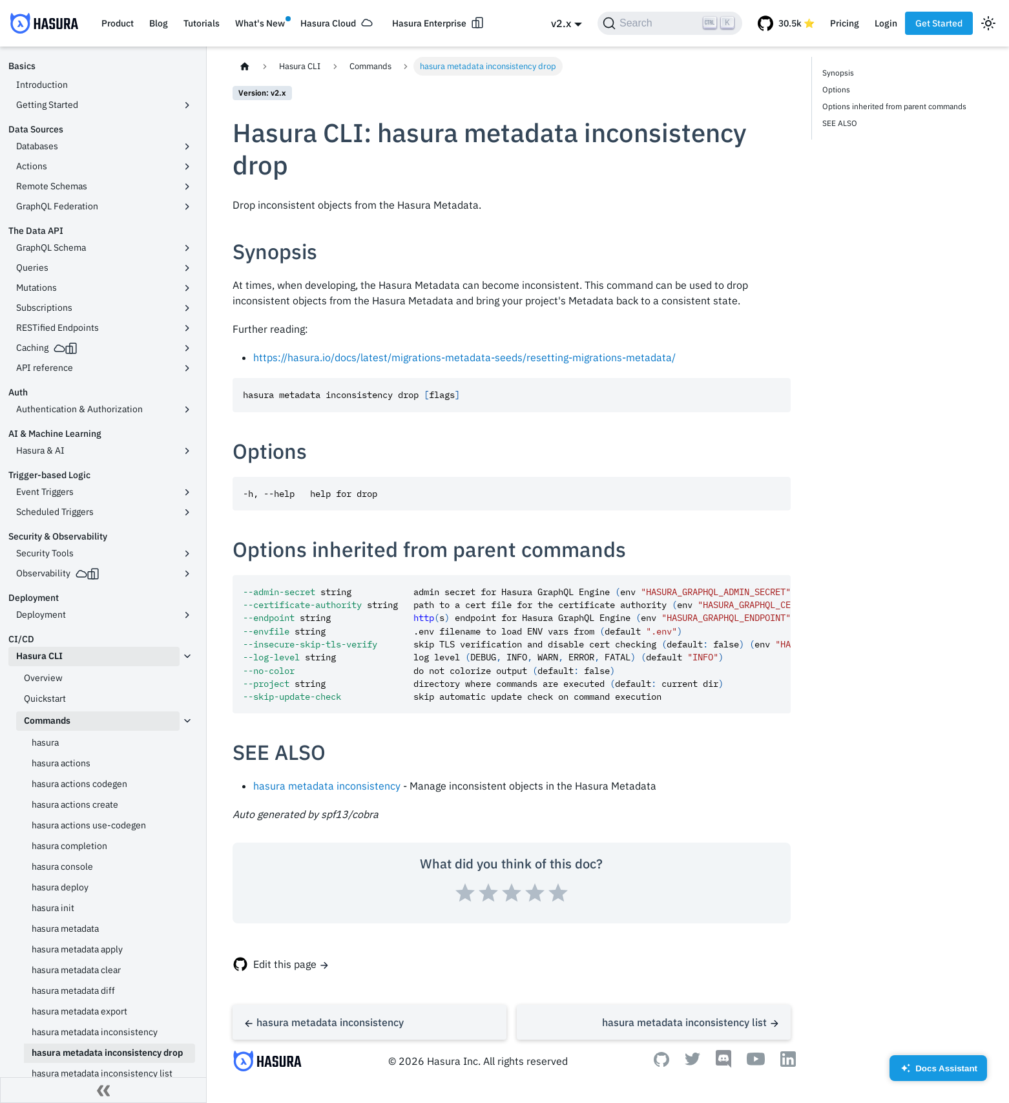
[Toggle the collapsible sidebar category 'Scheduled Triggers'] (187, 512)
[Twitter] (692, 1061)
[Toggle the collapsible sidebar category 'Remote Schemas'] (187, 186)
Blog (158, 23)
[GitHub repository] (786, 23)
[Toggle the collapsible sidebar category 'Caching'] (187, 348)
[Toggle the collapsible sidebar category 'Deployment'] (187, 615)
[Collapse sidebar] (103, 1090)
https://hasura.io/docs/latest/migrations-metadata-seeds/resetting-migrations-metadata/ (464, 357)
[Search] (670, 23)
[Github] (661, 1062)
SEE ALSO (839, 123)
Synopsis (838, 73)
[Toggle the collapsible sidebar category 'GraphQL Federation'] (187, 206)
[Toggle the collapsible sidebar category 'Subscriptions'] (187, 308)
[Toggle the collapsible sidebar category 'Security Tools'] (187, 553)
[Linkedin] (788, 1062)
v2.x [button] (561, 23)
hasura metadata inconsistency (326, 785)
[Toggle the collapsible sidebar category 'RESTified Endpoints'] (187, 328)
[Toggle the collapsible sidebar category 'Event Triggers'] (187, 492)
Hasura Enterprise (429, 23)
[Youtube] (756, 1061)
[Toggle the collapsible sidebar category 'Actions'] (187, 166)
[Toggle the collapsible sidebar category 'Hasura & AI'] (187, 451)
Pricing (844, 23)
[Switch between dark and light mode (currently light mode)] (988, 23)
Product (117, 23)
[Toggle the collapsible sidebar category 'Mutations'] (187, 288)
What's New (260, 23)
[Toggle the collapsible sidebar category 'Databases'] (187, 146)
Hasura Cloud (328, 23)
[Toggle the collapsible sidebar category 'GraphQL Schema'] (187, 248)
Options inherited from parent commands (894, 106)
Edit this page (285, 964)
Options (836, 89)
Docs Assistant (938, 1072)
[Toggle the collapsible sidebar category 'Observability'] (187, 573)
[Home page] (245, 66)
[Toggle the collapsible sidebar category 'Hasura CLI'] (187, 656)
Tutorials (201, 23)
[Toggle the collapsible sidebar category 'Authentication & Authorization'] (187, 409)
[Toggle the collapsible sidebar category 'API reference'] (187, 368)
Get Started (938, 23)
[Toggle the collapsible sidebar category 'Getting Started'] (187, 105)
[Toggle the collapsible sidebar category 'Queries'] (187, 268)
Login (886, 23)
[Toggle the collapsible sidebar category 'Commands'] (187, 721)
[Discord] (723, 1064)
